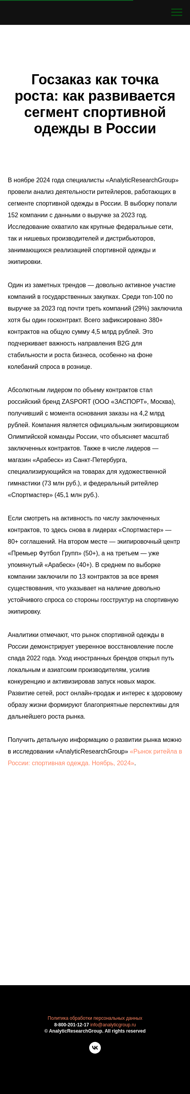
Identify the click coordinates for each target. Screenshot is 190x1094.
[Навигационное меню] (176, 12)
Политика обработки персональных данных (95, 1018)
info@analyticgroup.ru (113, 1025)
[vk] (95, 1051)
